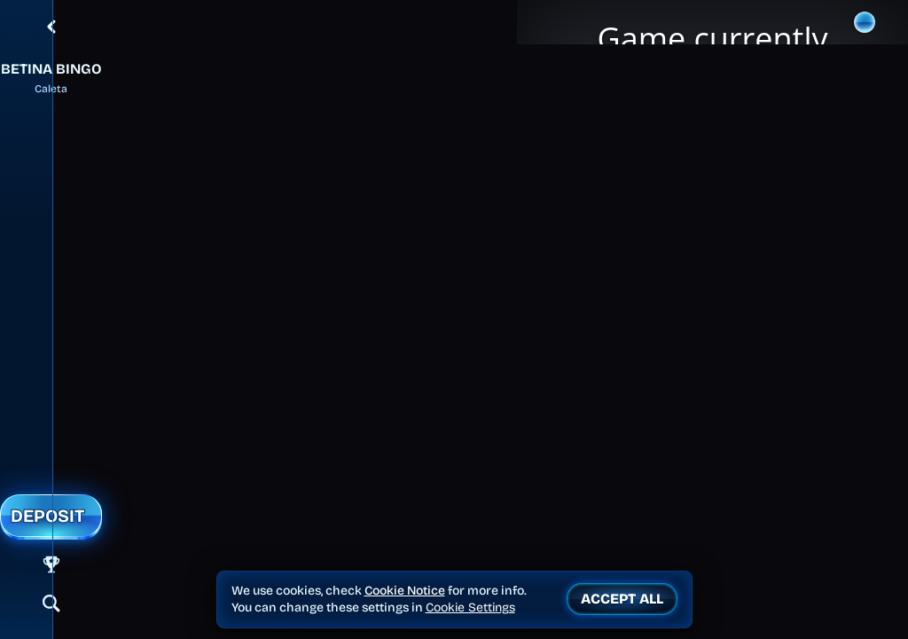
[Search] (51, 603)
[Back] (51, 27)
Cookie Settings (470, 608)
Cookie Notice (404, 590)
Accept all (622, 598)
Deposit (47, 515)
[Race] (51, 564)
